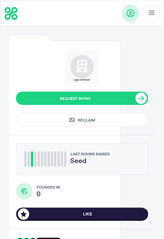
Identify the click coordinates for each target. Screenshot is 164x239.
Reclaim (82, 120)
